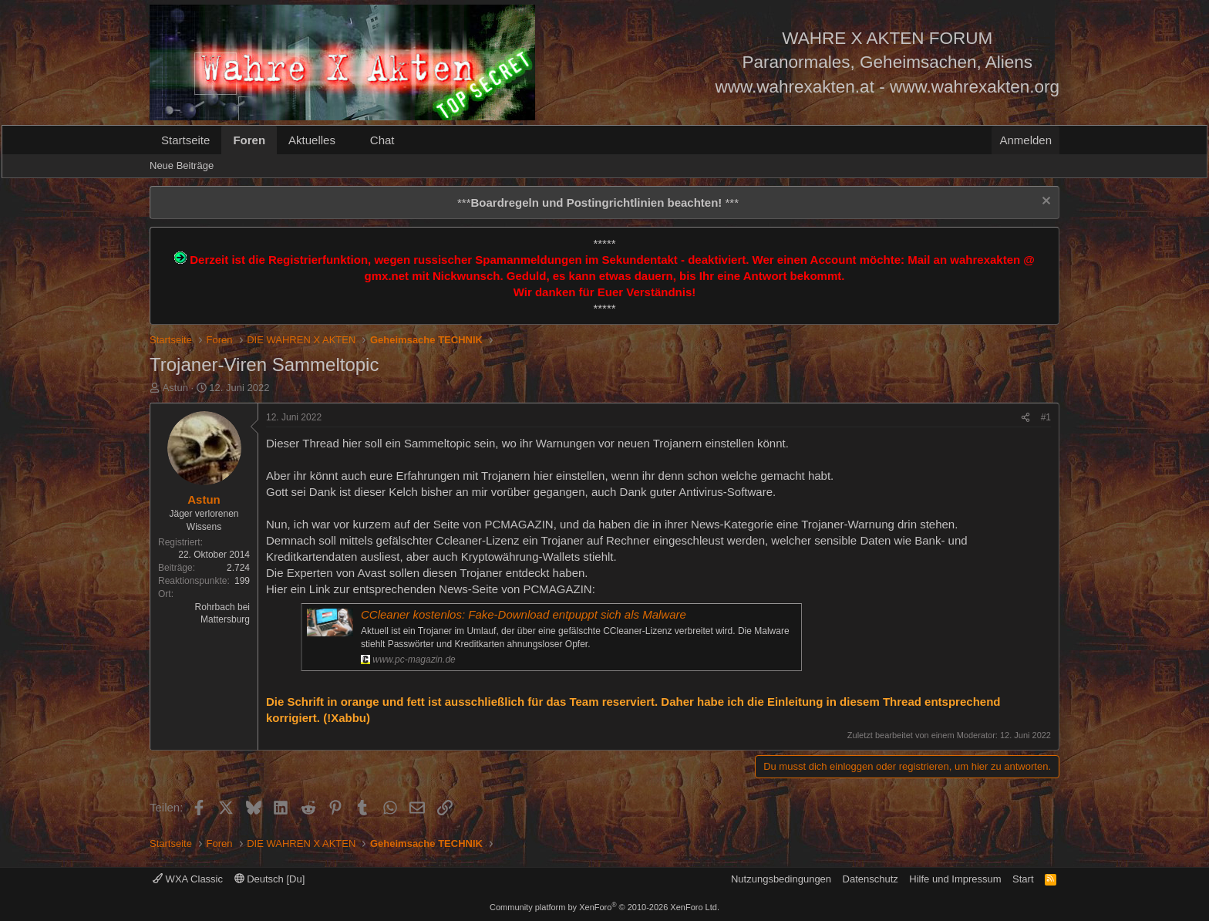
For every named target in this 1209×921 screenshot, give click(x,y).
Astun (175, 387)
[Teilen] (1025, 418)
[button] (348, 140)
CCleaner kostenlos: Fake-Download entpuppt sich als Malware (523, 614)
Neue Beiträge (182, 165)
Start (1022, 879)
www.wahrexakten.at (795, 86)
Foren (249, 140)
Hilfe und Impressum (955, 879)
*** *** (598, 202)
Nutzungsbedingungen (781, 879)
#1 (1046, 417)
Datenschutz (870, 879)
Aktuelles (311, 140)
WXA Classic (188, 879)
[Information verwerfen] (1044, 202)
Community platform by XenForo (604, 907)
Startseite (185, 140)
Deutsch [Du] (269, 879)
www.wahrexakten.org (974, 86)
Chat (382, 140)
